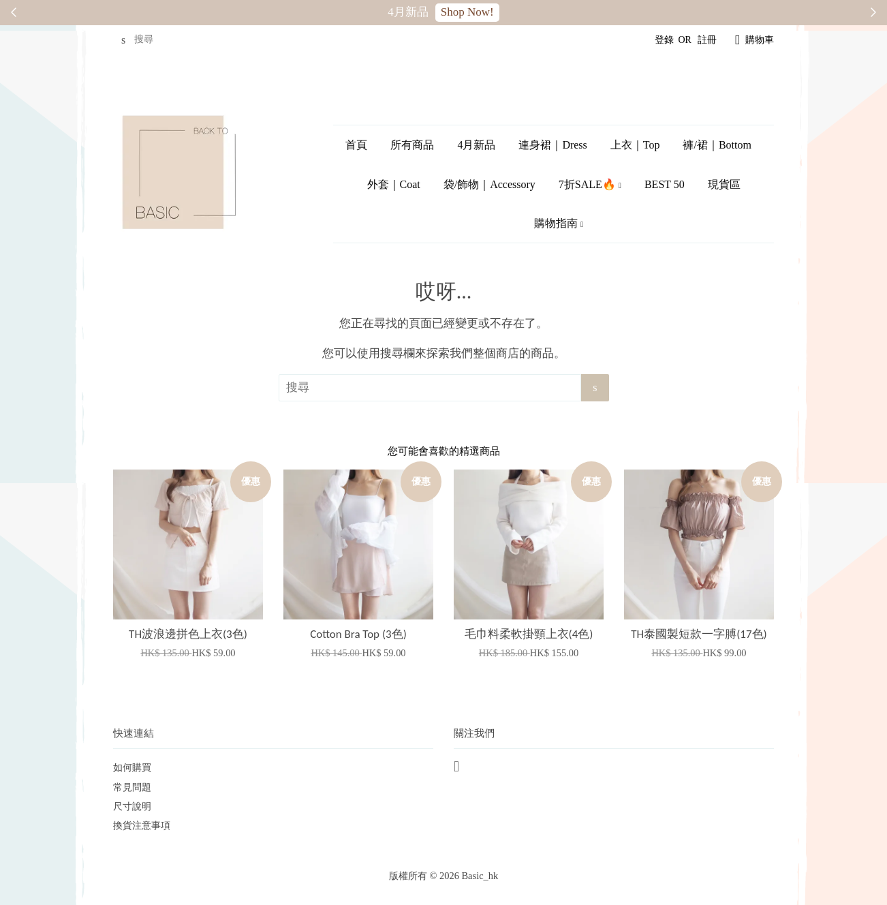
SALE (479, 11)
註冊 (707, 40)
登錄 (664, 40)
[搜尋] (154, 40)
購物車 (759, 40)
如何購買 (132, 767)
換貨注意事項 (141, 825)
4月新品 (476, 145)
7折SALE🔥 (590, 184)
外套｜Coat (393, 184)
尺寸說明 (132, 806)
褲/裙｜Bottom (717, 145)
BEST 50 (664, 184)
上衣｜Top (635, 145)
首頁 (356, 145)
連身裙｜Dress (552, 145)
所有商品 (412, 145)
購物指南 (558, 223)
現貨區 (724, 184)
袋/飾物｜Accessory (489, 184)
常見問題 (132, 787)
